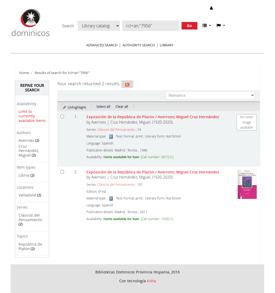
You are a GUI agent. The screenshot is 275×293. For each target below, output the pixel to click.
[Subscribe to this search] (127, 84)
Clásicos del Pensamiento (30, 217)
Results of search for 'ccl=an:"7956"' (62, 73)
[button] (206, 25)
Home (24, 73)
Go (189, 25)
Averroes (26, 140)
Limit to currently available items (32, 116)
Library (166, 45)
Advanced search (102, 45)
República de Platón (30, 246)
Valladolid (27, 195)
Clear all (121, 106)
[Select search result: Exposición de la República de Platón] (62, 116)
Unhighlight (74, 107)
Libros (24, 175)
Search (68, 26)
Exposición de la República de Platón (152, 116)
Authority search (138, 45)
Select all (103, 106)
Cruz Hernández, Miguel (29, 151)
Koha (151, 280)
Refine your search (32, 87)
